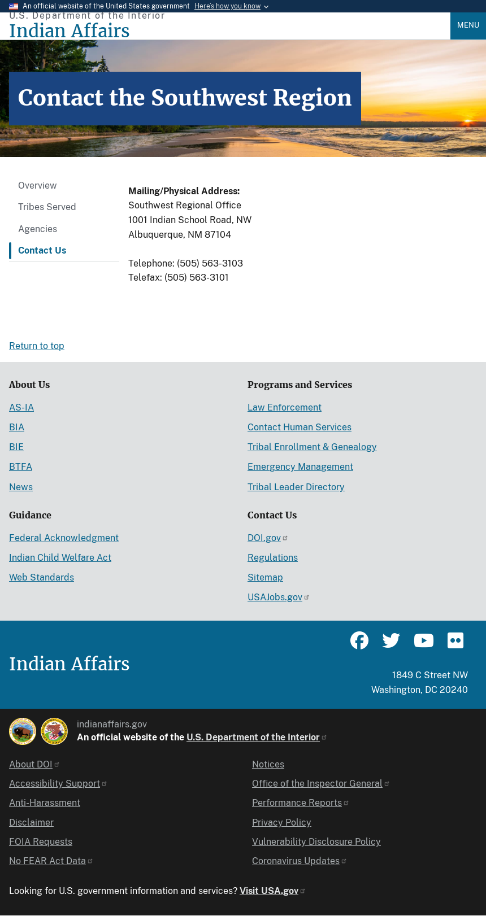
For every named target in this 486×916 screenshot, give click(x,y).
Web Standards (41, 577)
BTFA (20, 466)
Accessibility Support (58, 783)
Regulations (273, 557)
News (21, 487)
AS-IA (21, 407)
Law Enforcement (285, 407)
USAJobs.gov (279, 597)
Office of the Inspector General (321, 783)
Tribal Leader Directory (296, 487)
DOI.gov (268, 538)
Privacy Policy (281, 822)
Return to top (36, 346)
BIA (16, 427)
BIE (16, 447)
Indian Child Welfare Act (60, 557)
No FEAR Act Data (51, 861)
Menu (468, 25)
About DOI (34, 764)
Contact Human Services (300, 427)
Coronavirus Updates (300, 861)
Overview (37, 185)
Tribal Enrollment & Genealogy (312, 447)
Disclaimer (31, 822)
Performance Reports (301, 802)
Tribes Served (47, 207)
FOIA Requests (40, 841)
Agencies (37, 229)
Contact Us (42, 250)
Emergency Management (300, 466)
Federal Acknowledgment (64, 538)
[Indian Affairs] (229, 31)
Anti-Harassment (44, 802)
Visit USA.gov (273, 891)
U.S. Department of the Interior (257, 737)
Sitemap (265, 577)
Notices (268, 764)
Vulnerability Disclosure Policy (316, 841)
